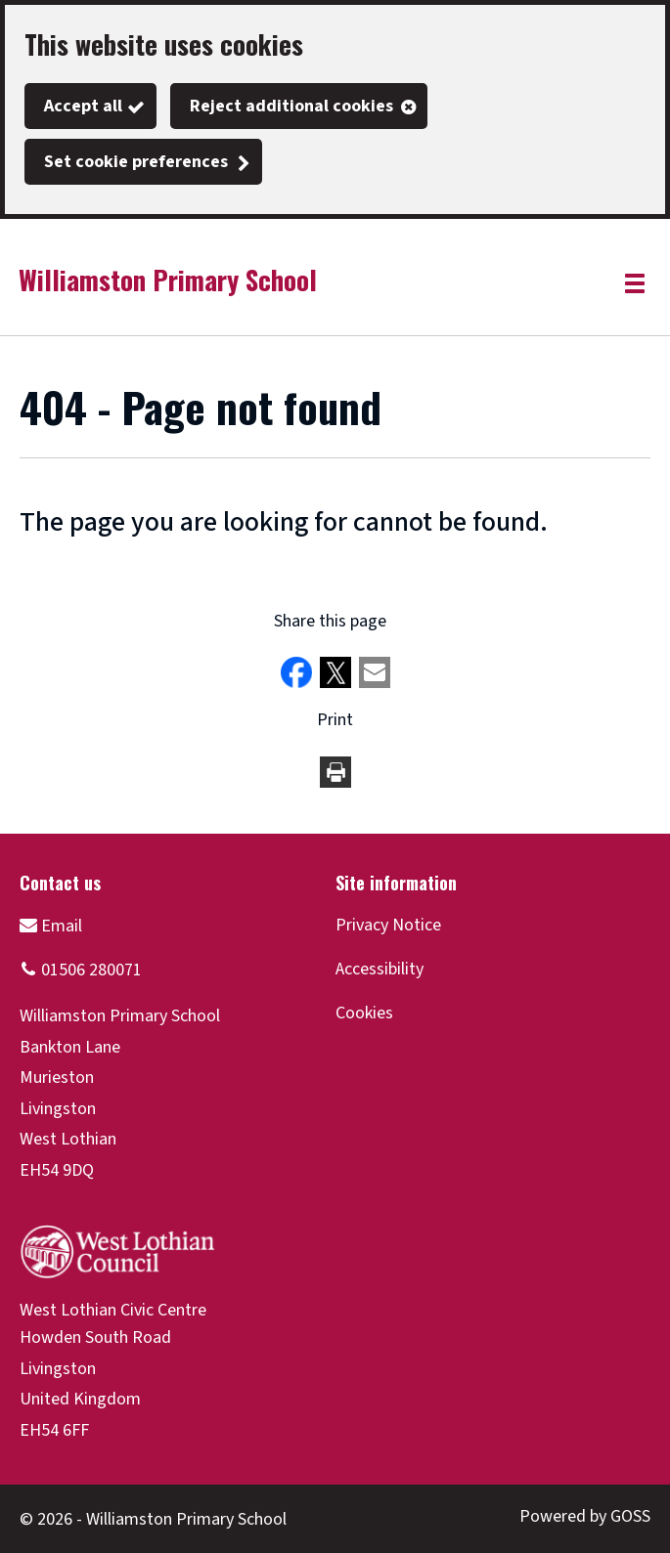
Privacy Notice (388, 925)
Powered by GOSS (584, 1516)
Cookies (364, 1013)
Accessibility (379, 969)
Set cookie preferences (136, 162)
